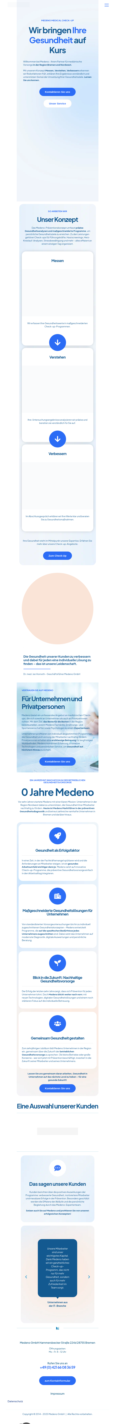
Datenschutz (15, 1401)
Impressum (57, 1393)
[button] (26, 1277)
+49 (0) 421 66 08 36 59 (57, 1367)
